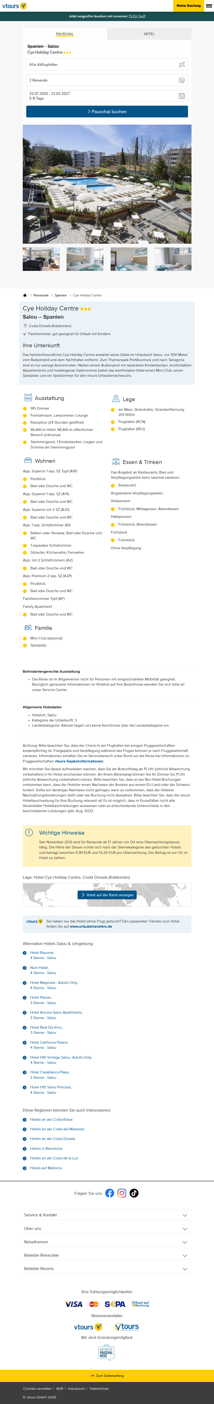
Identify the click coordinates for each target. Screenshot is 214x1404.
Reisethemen (106, 1242)
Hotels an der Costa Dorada (52, 1139)
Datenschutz (99, 1388)
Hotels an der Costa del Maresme (57, 1129)
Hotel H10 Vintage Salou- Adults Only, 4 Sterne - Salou (61, 1060)
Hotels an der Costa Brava (51, 1120)
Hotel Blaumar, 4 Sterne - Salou (43, 955)
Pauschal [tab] (65, 34)
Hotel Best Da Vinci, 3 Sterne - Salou (46, 1030)
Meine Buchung (189, 5)
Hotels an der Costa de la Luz (54, 1158)
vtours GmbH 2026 (41, 1397)
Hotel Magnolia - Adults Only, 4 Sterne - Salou (54, 985)
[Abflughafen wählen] (107, 64)
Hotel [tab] (149, 34)
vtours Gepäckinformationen (79, 761)
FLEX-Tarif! (137, 16)
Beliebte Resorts (106, 1269)
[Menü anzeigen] (209, 6)
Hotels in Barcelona (46, 1149)
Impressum (76, 1388)
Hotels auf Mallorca (46, 1168)
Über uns (106, 1229)
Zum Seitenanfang (107, 1376)
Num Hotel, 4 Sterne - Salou (43, 970)
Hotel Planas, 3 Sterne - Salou (43, 1000)
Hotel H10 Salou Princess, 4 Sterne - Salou (51, 1090)
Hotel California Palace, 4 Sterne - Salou (49, 1045)
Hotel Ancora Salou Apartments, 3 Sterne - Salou (56, 1015)
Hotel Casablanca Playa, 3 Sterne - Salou (49, 1075)
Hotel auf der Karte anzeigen (106, 895)
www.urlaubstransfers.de (91, 927)
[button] (107, 80)
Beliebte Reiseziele (106, 1255)
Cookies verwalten (37, 1388)
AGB (59, 1388)
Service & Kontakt (106, 1215)
